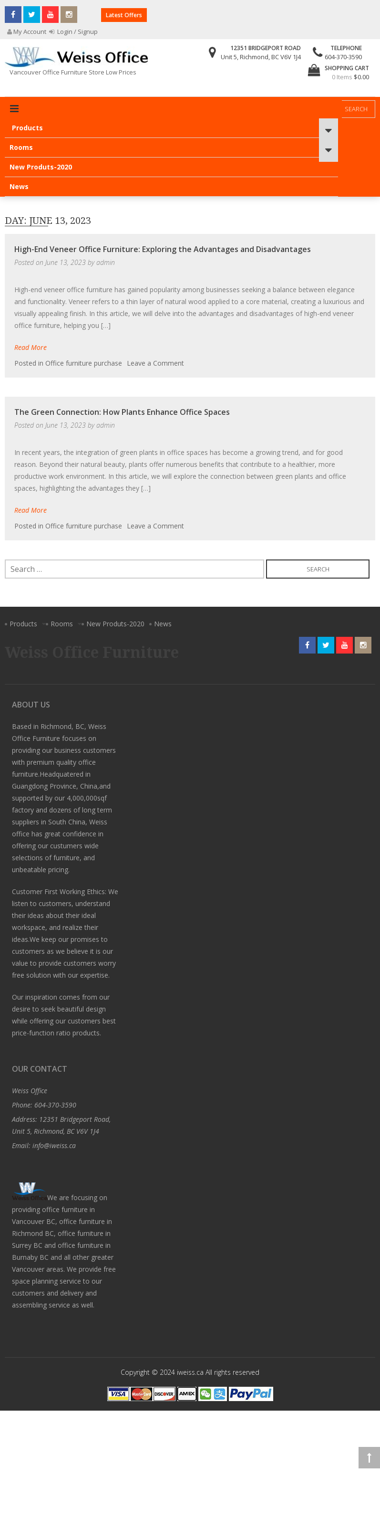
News (19, 186)
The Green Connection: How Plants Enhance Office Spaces (122, 412)
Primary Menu (14, 108)
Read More (30, 347)
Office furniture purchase (83, 363)
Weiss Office (29, 1090)
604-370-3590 (343, 57)
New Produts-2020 (41, 166)
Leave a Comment (155, 363)
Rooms (21, 147)
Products (27, 127)
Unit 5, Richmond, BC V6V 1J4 (261, 57)
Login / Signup (73, 31)
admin (105, 262)
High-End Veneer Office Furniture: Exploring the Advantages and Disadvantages (162, 249)
